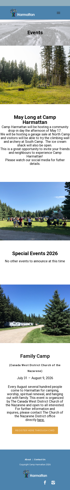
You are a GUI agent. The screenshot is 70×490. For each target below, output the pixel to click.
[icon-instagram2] (53, 482)
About (28, 459)
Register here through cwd (35, 430)
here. (40, 420)
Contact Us (39, 459)
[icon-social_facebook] (46, 482)
